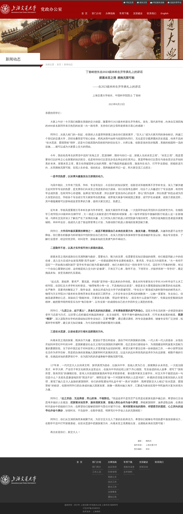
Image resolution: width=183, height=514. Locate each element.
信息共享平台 (174, 2)
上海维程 (96, 511)
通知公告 (112, 497)
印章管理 (112, 472)
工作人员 (96, 472)
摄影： (140, 441)
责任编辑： (138, 449)
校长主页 (142, 2)
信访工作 (112, 482)
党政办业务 (129, 467)
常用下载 (124, 13)
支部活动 (143, 467)
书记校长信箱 (157, 2)
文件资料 (128, 472)
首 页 (84, 13)
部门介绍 (96, 13)
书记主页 (128, 2)
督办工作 (112, 487)
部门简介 (96, 467)
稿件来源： (138, 445)
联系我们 (151, 13)
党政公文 (112, 477)
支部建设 (137, 13)
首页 (59, 64)
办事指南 (110, 13)
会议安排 (112, 467)
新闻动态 (68, 64)
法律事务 (112, 492)
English (164, 13)
